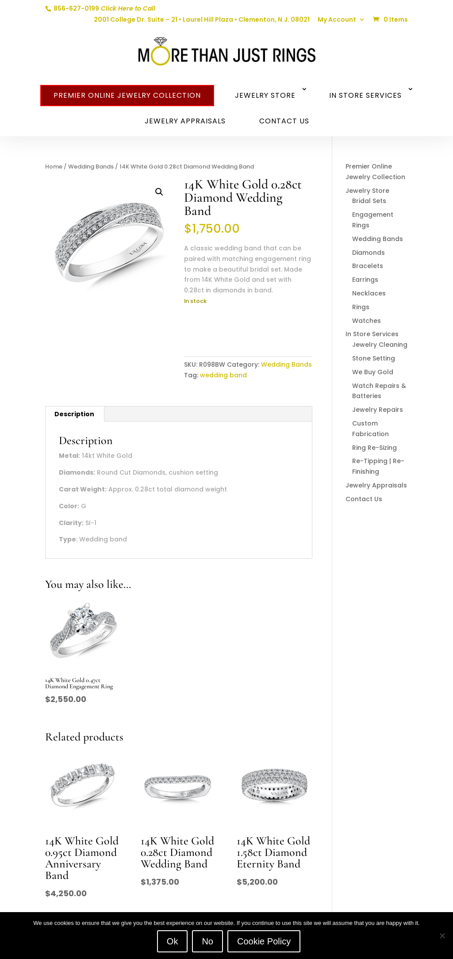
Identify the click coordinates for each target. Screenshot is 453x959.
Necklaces (369, 293)
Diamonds (368, 252)
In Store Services (365, 95)
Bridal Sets (369, 200)
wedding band (223, 375)
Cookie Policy (264, 941)
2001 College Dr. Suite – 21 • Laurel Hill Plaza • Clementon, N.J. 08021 (202, 20)
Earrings (365, 279)
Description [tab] (74, 414)
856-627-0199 (103, 8)
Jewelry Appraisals (185, 121)
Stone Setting (373, 358)
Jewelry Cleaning (379, 344)
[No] (442, 935)
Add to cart (219, 328)
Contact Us (284, 121)
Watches (366, 320)
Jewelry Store (265, 95)
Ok (172, 941)
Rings (360, 307)
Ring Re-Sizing (374, 447)
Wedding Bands (91, 166)
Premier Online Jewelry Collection (127, 95)
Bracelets (367, 265)
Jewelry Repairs (377, 409)
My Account (337, 20)
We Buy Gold (372, 372)
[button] (159, 192)
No (207, 941)
